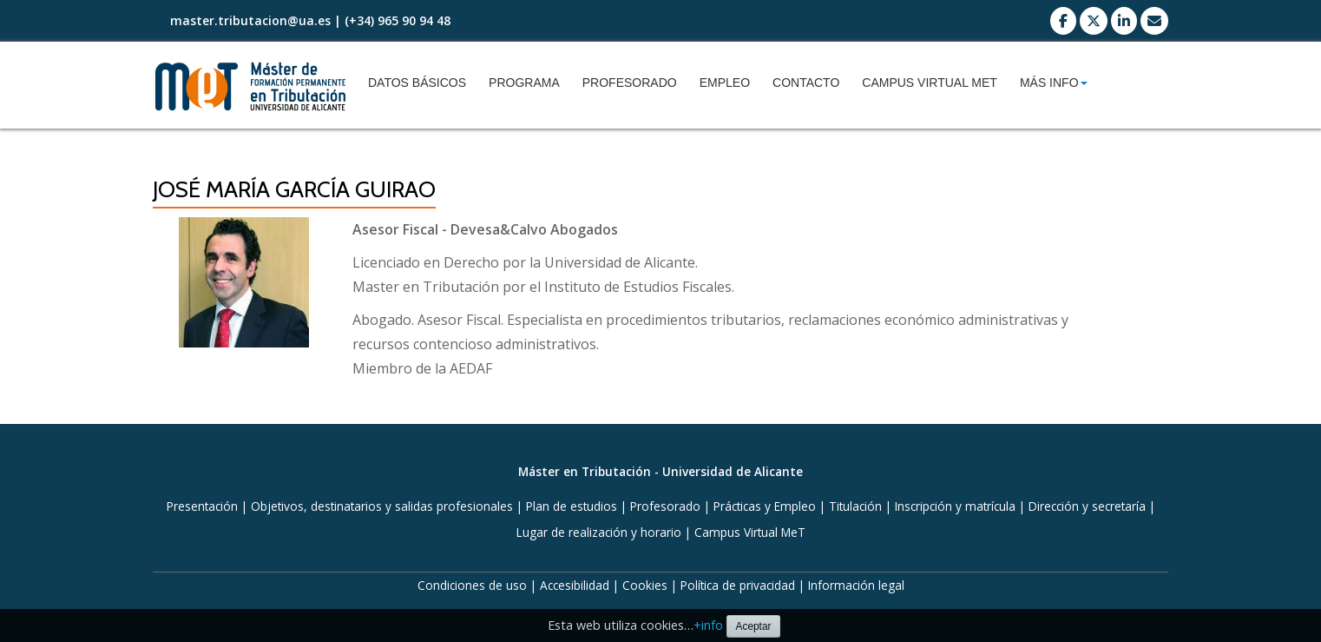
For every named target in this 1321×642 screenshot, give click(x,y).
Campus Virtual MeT (929, 82)
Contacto (805, 82)
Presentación (202, 506)
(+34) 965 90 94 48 (397, 20)
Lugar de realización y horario (598, 532)
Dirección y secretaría (1087, 506)
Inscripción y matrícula (955, 506)
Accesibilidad (574, 585)
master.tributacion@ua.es (250, 20)
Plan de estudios (571, 506)
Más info (1054, 82)
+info (708, 625)
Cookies (644, 585)
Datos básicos (417, 82)
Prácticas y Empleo (764, 506)
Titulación (855, 506)
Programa (524, 82)
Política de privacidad (737, 585)
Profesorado (629, 82)
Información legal (856, 585)
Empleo (725, 82)
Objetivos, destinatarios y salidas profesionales (382, 506)
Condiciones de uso (472, 585)
